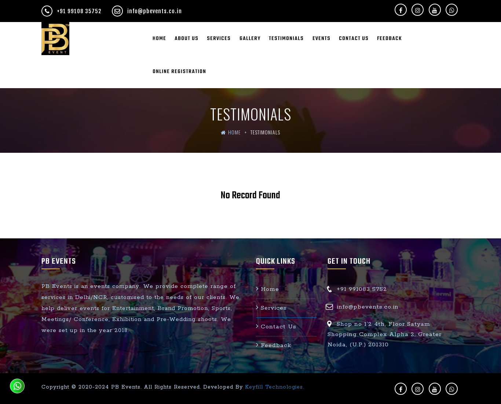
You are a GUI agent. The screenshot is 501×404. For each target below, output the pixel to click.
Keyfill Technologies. (274, 387)
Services (219, 38)
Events (321, 38)
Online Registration (179, 71)
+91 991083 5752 (362, 289)
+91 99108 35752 (72, 11)
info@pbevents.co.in (147, 11)
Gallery (249, 38)
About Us (186, 38)
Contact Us (354, 38)
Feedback (389, 38)
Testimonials (286, 38)
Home (159, 38)
